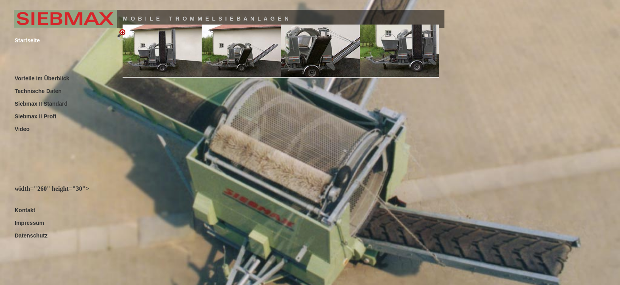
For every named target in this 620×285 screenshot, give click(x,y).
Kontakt (25, 210)
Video (22, 129)
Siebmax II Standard (41, 104)
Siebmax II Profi (35, 116)
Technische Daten (38, 91)
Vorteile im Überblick (42, 78)
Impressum (29, 223)
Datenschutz (31, 235)
